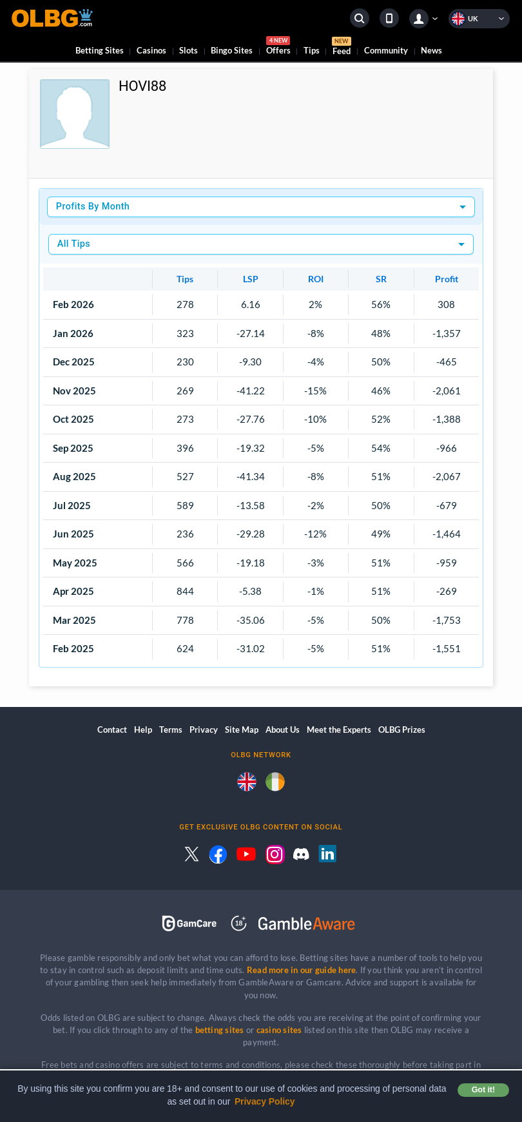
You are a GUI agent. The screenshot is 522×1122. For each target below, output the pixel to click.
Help (143, 729)
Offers (278, 47)
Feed (341, 47)
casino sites (279, 1030)
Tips (312, 50)
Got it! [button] (483, 1089)
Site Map (241, 729)
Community (386, 50)
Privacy (203, 729)
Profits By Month (93, 206)
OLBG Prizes (401, 729)
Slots (188, 50)
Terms (170, 729)
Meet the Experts (339, 729)
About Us (283, 729)
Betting (99, 50)
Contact (112, 729)
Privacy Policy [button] (265, 1101)
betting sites (219, 1030)
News (431, 50)
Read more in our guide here (301, 970)
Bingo (232, 50)
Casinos (151, 50)
